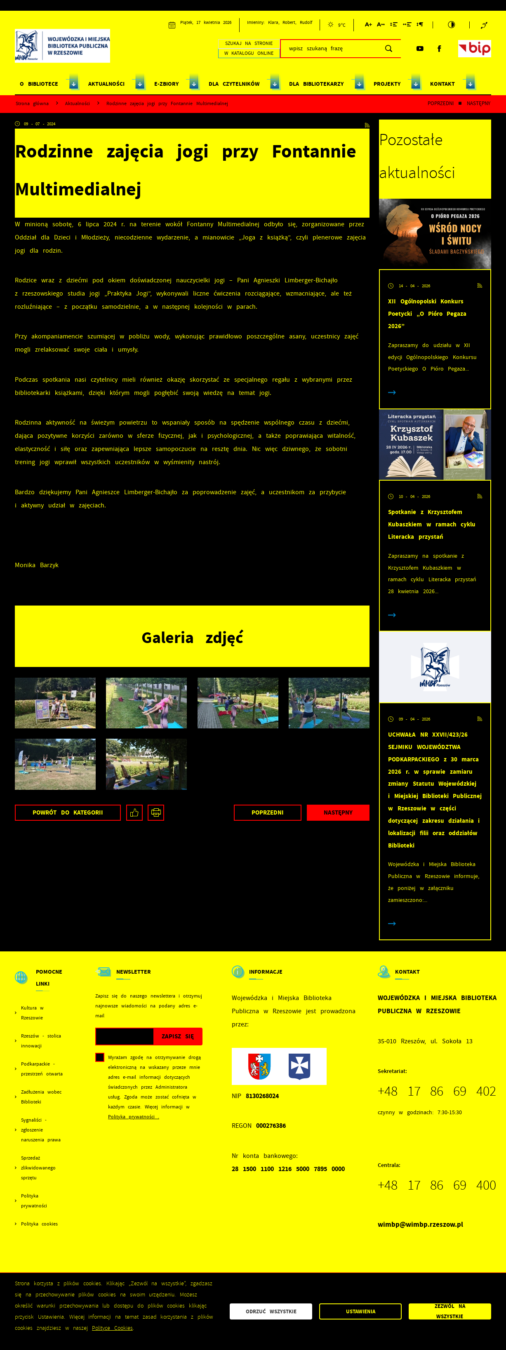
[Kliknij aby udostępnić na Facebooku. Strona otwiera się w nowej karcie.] (134, 813)
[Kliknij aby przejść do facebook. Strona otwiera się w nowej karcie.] (439, 48)
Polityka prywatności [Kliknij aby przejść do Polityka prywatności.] (34, 1201)
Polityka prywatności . (133, 1116)
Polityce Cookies (112, 1327)
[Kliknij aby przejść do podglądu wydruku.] (156, 813)
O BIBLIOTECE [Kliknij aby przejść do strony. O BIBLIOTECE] (39, 84)
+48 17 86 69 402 (437, 1091)
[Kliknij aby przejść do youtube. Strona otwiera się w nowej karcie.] (420, 48)
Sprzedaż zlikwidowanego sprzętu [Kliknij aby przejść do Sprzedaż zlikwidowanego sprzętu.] (38, 1168)
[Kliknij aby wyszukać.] (388, 48)
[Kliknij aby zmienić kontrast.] (451, 24)
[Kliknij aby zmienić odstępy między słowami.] (407, 26)
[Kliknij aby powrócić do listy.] (460, 104)
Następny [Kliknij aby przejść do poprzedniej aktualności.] (478, 103)
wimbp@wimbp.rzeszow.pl (420, 1224)
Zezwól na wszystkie (450, 1311)
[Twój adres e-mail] (124, 1036)
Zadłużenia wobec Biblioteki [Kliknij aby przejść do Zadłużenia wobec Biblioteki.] (41, 1097)
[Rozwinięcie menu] (40, 985)
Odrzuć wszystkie (271, 1311)
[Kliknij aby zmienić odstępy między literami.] (380, 26)
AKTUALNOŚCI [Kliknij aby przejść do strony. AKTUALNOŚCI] (106, 84)
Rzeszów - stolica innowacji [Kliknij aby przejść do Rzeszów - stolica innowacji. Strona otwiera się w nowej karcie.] (41, 1041)
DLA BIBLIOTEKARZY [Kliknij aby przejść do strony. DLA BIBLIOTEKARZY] (316, 84)
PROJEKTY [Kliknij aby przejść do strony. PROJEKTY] (387, 84)
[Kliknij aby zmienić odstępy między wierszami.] (393, 26)
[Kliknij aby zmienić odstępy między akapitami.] (420, 26)
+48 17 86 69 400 (437, 1185)
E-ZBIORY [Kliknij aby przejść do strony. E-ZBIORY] (166, 84)
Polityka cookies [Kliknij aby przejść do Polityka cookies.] (39, 1224)
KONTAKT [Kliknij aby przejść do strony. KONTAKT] (442, 84)
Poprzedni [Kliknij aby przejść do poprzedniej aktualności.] (441, 103)
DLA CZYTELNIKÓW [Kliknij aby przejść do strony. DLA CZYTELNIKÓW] (234, 84)
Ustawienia (360, 1311)
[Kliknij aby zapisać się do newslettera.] (177, 1036)
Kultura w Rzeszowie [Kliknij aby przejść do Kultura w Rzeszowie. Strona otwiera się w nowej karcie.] (32, 1013)
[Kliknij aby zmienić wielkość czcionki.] (368, 26)
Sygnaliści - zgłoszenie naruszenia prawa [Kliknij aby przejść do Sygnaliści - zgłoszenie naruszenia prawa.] (41, 1130)
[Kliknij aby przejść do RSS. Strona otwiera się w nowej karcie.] (367, 124)
